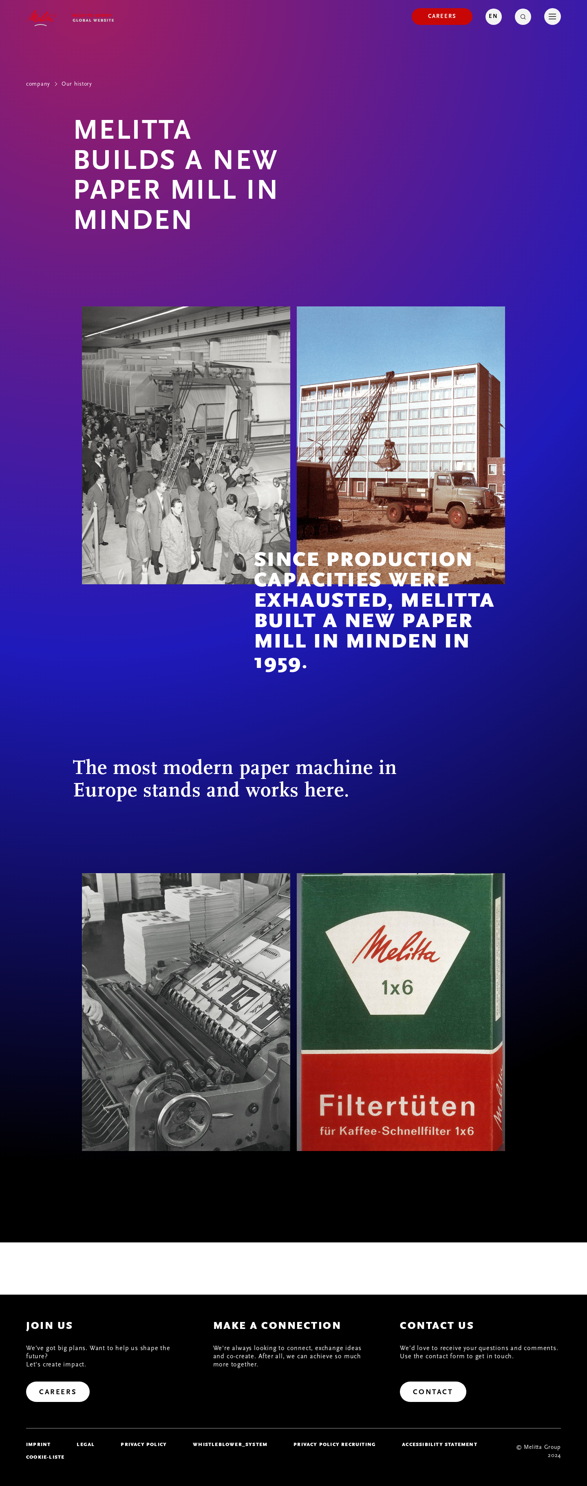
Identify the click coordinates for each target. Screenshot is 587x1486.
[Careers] (442, 16)
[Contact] (433, 1392)
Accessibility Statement (439, 1444)
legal (86, 1444)
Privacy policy (144, 1444)
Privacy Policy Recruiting (335, 1444)
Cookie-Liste (45, 1457)
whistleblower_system (230, 1444)
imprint (38, 1444)
